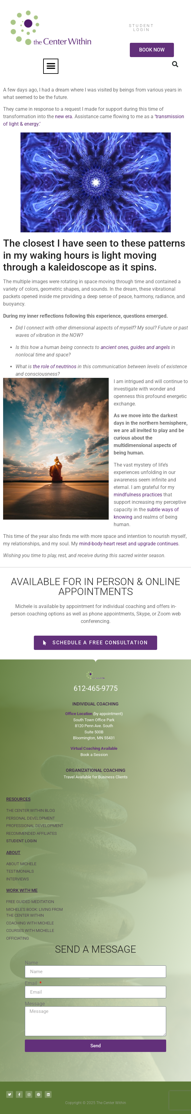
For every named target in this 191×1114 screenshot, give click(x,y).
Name (31, 962)
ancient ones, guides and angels (135, 347)
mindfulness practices (138, 495)
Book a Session (94, 754)
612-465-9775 (96, 688)
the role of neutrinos (54, 366)
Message (35, 1003)
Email (32, 983)
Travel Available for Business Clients (96, 777)
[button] (50, 66)
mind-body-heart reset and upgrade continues (128, 544)
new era (63, 116)
